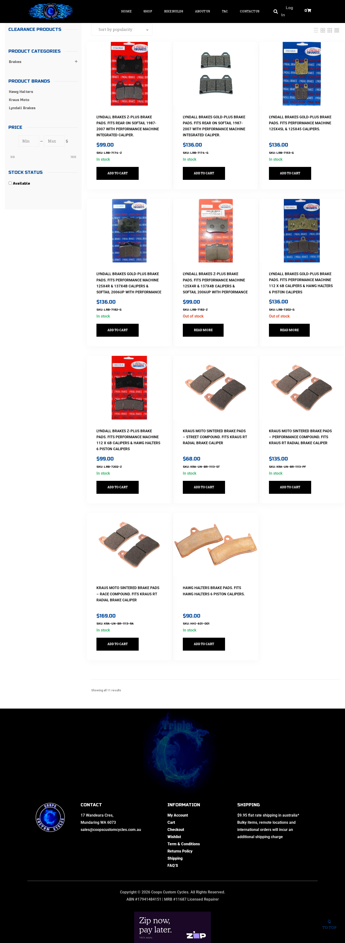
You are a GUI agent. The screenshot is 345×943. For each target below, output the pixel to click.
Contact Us (249, 11)
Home (126, 11)
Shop (147, 11)
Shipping (175, 833)
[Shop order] (121, 29)
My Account (177, 790)
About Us (202, 11)
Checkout (175, 804)
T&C (225, 11)
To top (329, 924)
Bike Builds (173, 11)
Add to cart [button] (122, 167)
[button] (276, 12)
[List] (316, 30)
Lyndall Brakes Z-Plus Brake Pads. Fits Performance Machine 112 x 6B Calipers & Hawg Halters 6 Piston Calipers (128, 424)
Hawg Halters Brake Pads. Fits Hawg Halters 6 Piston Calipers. (212, 569)
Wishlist (174, 812)
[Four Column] (336, 30)
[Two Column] (323, 30)
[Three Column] (330, 30)
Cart (171, 797)
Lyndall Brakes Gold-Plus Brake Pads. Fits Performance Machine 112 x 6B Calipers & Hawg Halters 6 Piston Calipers (301, 273)
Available (21, 184)
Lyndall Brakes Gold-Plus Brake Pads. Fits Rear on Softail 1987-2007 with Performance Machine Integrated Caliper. (212, 123)
